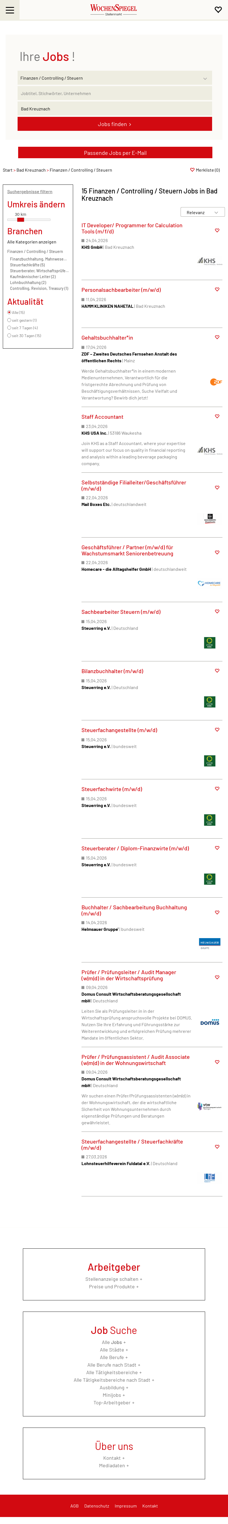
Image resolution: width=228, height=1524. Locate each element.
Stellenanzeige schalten (111, 1279)
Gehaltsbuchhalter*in (107, 337)
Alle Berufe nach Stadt (111, 1365)
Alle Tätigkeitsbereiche (112, 1372)
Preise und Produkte (112, 1286)
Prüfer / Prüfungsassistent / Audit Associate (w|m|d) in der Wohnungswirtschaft (135, 1059)
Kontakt (112, 1458)
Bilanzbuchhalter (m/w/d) (112, 671)
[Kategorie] (109, 78)
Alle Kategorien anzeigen (31, 241)
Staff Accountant (102, 416)
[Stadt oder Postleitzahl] (115, 108)
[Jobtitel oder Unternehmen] (115, 93)
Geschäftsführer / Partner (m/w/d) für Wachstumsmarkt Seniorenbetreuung (127, 550)
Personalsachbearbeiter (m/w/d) (121, 289)
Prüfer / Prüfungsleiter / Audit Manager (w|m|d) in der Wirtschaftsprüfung (128, 975)
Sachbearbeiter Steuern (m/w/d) (120, 611)
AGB (74, 1505)
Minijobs (112, 1395)
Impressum (126, 1505)
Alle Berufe (112, 1357)
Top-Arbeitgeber (112, 1402)
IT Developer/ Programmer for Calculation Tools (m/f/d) (132, 228)
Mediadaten (112, 1465)
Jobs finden (112, 123)
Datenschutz (96, 1505)
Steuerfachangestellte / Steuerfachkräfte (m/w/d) (132, 1144)
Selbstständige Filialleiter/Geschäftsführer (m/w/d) (133, 485)
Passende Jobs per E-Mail (115, 152)
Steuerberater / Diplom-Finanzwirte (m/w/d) (135, 848)
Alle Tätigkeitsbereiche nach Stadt (112, 1380)
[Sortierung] (197, 212)
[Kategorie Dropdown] (206, 76)
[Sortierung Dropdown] (216, 212)
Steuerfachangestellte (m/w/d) (119, 729)
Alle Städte (112, 1349)
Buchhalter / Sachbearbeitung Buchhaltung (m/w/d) (134, 910)
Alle (112, 1342)
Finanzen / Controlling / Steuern (35, 251)
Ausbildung (112, 1387)
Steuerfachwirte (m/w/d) (111, 788)
